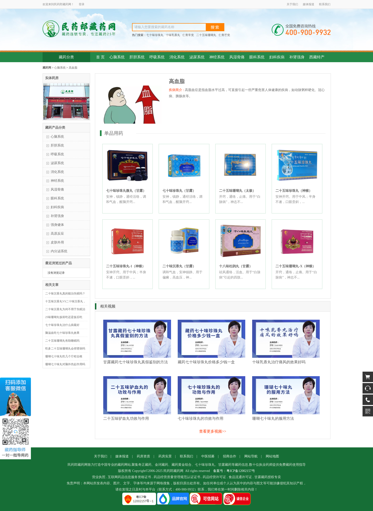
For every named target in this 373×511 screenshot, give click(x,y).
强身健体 (57, 225)
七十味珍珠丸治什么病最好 (62, 325)
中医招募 (208, 456)
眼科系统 (257, 57)
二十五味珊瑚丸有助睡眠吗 (62, 340)
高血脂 (73, 67)
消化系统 (177, 57)
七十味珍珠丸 (154, 35)
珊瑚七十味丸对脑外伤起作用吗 (65, 364)
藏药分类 (66, 57)
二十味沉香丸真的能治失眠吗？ (65, 293)
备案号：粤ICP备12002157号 (234, 471)
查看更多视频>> (212, 431)
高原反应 (57, 233)
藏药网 (47, 67)
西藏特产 (316, 57)
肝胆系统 (137, 57)
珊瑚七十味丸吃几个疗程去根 (63, 356)
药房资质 (143, 456)
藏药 (65, 4)
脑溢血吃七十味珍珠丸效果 (62, 332)
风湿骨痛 (237, 57)
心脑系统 (117, 57)
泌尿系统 (197, 57)
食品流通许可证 (240, 477)
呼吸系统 (157, 57)
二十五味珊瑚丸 (206, 35)
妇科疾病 (277, 57)
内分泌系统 (59, 251)
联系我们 (324, 4)
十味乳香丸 (173, 35)
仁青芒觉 (224, 35)
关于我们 (292, 4)
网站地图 (272, 456)
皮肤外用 (57, 242)
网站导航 (251, 456)
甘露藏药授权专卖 (267, 477)
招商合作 (229, 456)
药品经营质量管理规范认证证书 (177, 477)
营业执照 (98, 477)
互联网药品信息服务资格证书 (129, 477)
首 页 (100, 57)
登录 (81, 4)
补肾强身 (296, 57)
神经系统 (217, 57)
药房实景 (165, 456)
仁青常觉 (188, 35)
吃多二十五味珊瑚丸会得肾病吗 (65, 348)
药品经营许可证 (214, 477)
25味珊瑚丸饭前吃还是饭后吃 (63, 317)
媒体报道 (308, 4)
